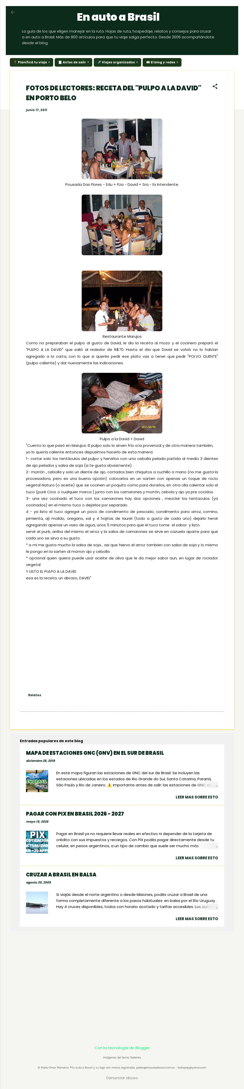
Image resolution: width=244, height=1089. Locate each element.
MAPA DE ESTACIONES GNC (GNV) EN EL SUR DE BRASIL (95, 753)
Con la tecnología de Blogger (122, 1047)
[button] (215, 86)
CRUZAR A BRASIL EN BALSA (61, 874)
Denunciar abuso (122, 1077)
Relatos (34, 695)
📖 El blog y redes (160, 62)
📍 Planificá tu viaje (30, 62)
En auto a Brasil (118, 17)
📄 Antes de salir (72, 62)
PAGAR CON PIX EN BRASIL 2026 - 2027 (75, 813)
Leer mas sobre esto (197, 797)
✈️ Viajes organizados (116, 62)
